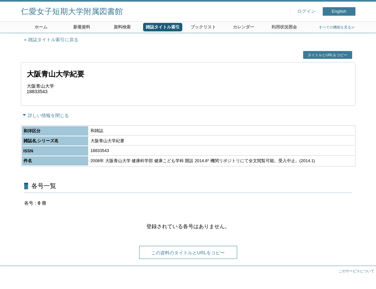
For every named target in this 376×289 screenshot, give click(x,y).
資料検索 (122, 27)
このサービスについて (356, 271)
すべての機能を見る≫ (337, 27)
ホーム (41, 27)
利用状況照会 (284, 27)
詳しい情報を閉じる (48, 115)
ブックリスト (203, 27)
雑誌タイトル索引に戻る (53, 39)
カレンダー (243, 27)
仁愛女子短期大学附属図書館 (72, 11)
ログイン (306, 11)
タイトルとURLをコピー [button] (327, 55)
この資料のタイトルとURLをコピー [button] (188, 252)
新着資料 (81, 27)
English (339, 11)
